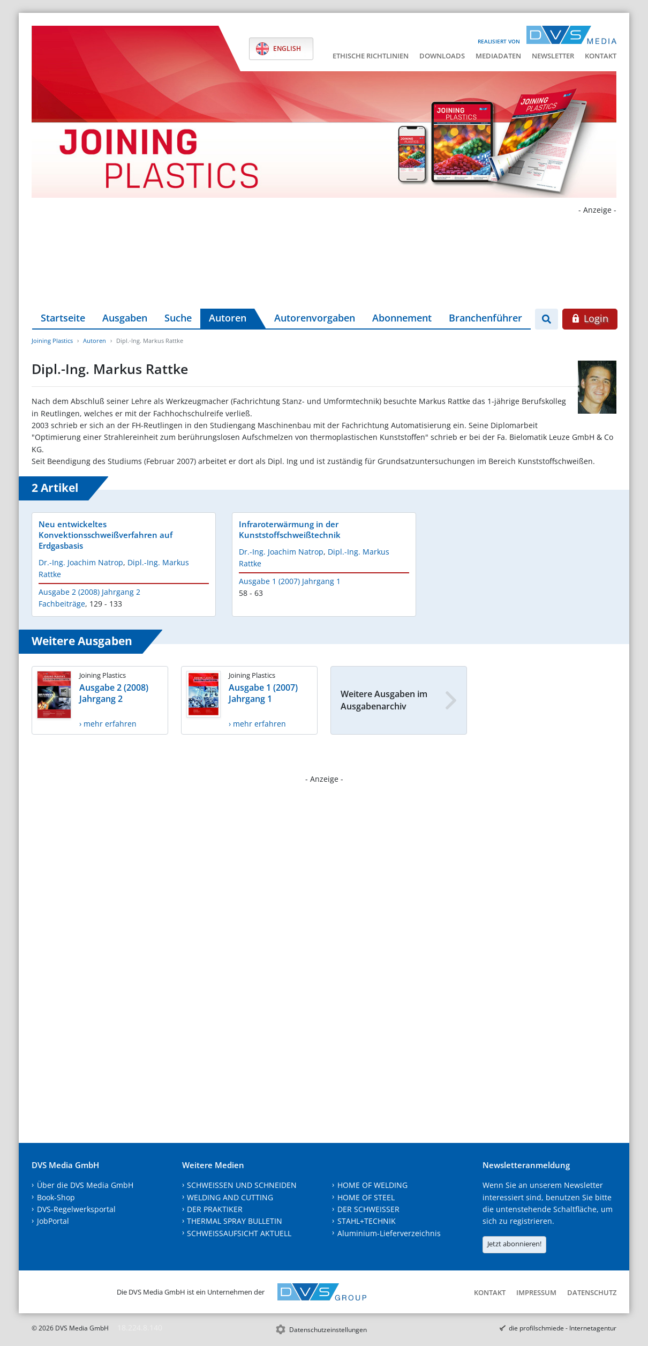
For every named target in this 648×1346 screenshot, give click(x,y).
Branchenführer (485, 317)
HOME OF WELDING (372, 1185)
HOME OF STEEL (366, 1197)
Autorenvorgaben (314, 317)
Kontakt (600, 56)
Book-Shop (56, 1197)
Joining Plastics (52, 340)
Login (589, 318)
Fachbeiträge (62, 604)
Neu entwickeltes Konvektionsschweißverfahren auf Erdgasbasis (105, 535)
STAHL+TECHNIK (366, 1221)
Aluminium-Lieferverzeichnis (389, 1233)
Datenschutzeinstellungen (328, 1329)
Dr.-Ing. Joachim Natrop (81, 562)
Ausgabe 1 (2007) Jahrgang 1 (290, 581)
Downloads (442, 56)
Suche (178, 317)
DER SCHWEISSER (368, 1209)
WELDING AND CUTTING (230, 1197)
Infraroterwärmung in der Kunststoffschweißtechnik (290, 529)
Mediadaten (498, 56)
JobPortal (53, 1221)
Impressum (536, 1292)
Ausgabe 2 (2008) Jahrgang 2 (89, 592)
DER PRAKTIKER (215, 1209)
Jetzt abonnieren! (514, 1243)
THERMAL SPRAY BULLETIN (234, 1221)
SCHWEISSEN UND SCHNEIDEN (242, 1185)
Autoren (227, 317)
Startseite (63, 317)
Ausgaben (124, 317)
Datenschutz (591, 1292)
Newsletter (553, 56)
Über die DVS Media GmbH (85, 1185)
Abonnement (402, 317)
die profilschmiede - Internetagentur (562, 1328)
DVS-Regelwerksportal (76, 1209)
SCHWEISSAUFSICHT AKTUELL (239, 1233)
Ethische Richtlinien (371, 56)
